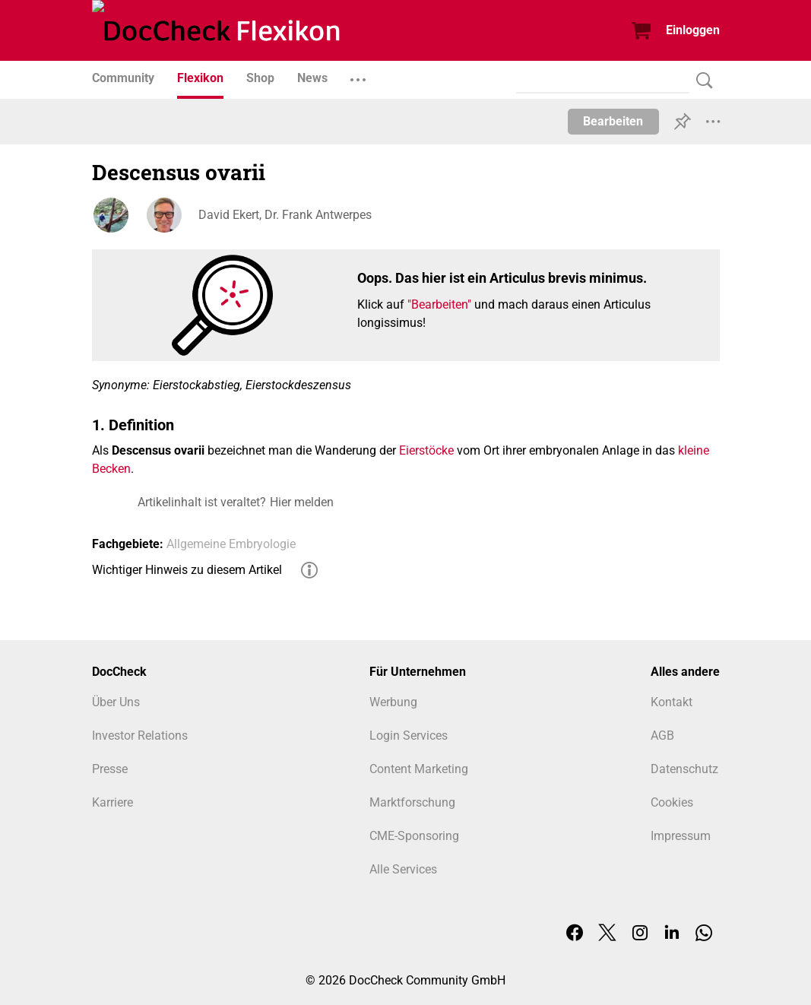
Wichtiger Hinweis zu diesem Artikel (187, 570)
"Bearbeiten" (439, 304)
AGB (662, 735)
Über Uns (116, 702)
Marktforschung (412, 802)
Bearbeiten (613, 121)
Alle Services (403, 869)
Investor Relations (140, 735)
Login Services (408, 735)
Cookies (672, 802)
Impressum (681, 836)
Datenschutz (684, 769)
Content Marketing (418, 769)
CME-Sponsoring (414, 836)
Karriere (112, 802)
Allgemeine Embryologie (231, 544)
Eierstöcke (426, 450)
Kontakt (671, 702)
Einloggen (693, 30)
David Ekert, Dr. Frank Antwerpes (285, 215)
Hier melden (302, 502)
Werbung (393, 702)
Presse (110, 769)
